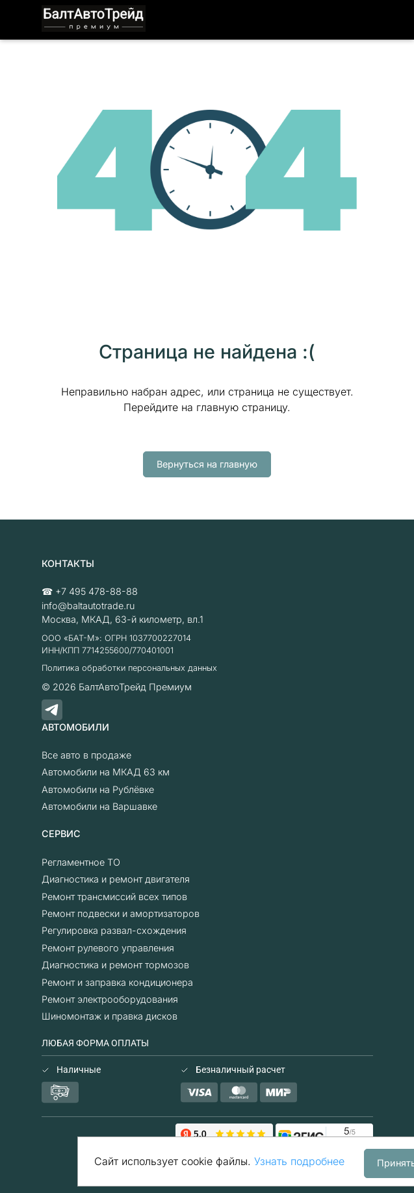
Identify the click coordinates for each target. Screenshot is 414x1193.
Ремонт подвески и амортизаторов (121, 913)
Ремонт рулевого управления (108, 947)
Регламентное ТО (81, 862)
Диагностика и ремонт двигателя (116, 879)
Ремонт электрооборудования (110, 999)
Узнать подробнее (299, 1161)
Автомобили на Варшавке (99, 806)
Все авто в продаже (86, 754)
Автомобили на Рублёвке (98, 789)
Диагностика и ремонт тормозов (115, 964)
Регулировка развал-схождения (114, 930)
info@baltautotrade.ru (88, 605)
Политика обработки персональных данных (129, 668)
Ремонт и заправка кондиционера (117, 982)
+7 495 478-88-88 (96, 591)
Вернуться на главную (207, 464)
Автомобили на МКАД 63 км (106, 771)
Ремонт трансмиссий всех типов (114, 896)
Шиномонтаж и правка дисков (109, 1016)
